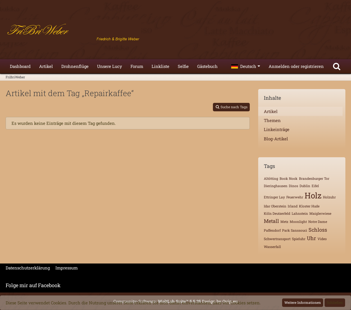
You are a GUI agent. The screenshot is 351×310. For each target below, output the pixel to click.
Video (322, 238)
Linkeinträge (276, 129)
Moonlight (298, 221)
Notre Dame (317, 221)
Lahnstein (300, 213)
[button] (245, 66)
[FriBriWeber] (175, 31)
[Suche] (336, 66)
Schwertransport (277, 238)
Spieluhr (298, 238)
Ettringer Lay (274, 197)
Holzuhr (329, 197)
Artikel (271, 111)
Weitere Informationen (302, 302)
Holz (313, 195)
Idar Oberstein (275, 206)
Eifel (315, 185)
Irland (293, 206)
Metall (271, 221)
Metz (284, 221)
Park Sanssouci (294, 230)
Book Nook (289, 178)
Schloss (318, 229)
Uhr (311, 238)
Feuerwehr (294, 197)
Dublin (305, 185)
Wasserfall (272, 246)
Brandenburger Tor (314, 178)
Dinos (293, 185)
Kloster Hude (309, 206)
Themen (272, 120)
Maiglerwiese (320, 213)
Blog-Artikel (276, 138)
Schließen (335, 302)
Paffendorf (272, 230)
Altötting (271, 178)
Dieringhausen (275, 185)
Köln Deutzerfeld (277, 213)
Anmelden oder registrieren (296, 66)
